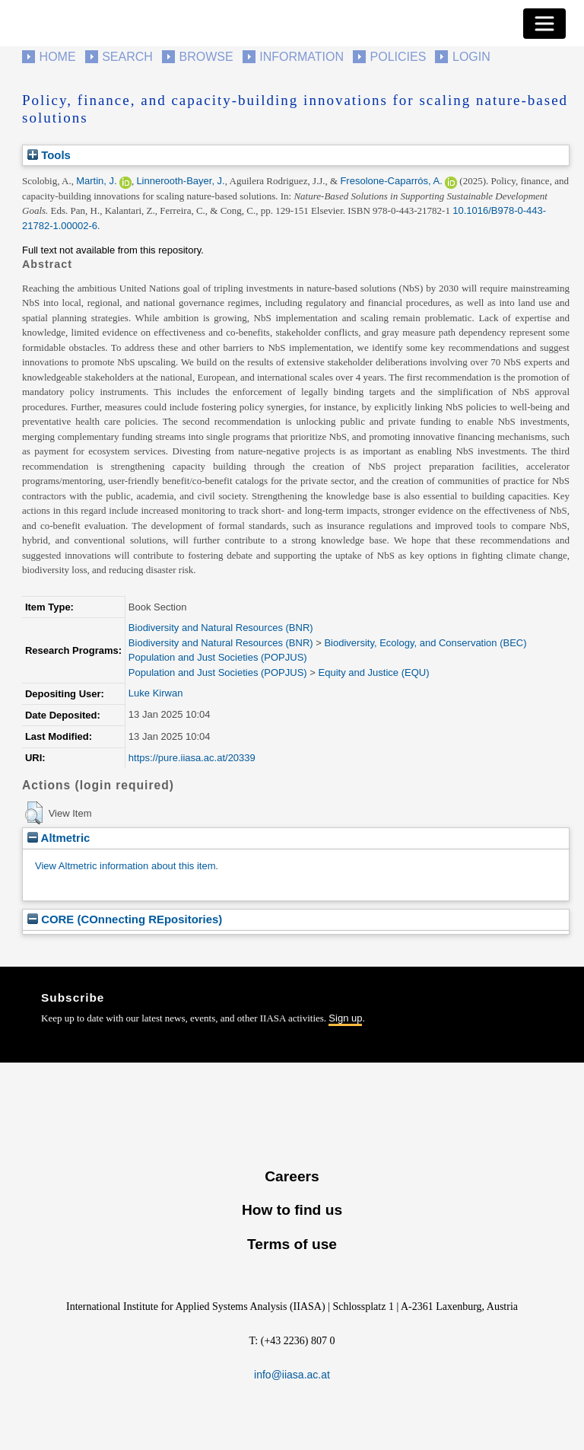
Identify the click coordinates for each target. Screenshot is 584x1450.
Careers (292, 1176)
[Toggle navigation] (544, 23)
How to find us (292, 1210)
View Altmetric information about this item (125, 866)
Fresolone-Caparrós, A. (391, 180)
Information (301, 56)
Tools (49, 154)
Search (127, 56)
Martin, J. (96, 180)
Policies (398, 56)
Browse (206, 56)
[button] (34, 812)
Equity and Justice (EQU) (374, 672)
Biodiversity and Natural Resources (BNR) (221, 627)
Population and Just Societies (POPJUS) (218, 657)
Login (471, 56)
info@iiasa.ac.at (292, 1375)
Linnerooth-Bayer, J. (180, 180)
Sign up (345, 1018)
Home (58, 56)
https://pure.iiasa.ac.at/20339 (192, 757)
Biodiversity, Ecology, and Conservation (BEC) (425, 643)
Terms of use (292, 1244)
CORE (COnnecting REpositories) (124, 919)
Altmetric (58, 837)
